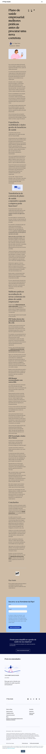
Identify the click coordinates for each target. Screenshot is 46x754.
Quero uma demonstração (23, 650)
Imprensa (31, 711)
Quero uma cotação (31, 714)
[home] (7, 2)
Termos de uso (25, 743)
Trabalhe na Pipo (10, 713)
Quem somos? (9, 711)
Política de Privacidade (11, 748)
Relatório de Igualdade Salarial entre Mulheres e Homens (14, 719)
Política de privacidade (34, 743)
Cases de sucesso (10, 715)
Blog (7, 716)
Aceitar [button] (23, 751)
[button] (42, 2)
